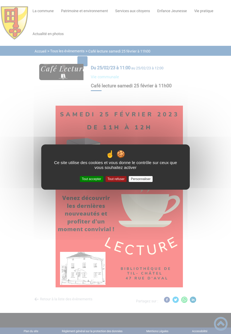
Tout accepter (91, 179)
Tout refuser (116, 179)
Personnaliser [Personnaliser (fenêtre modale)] (141, 179)
